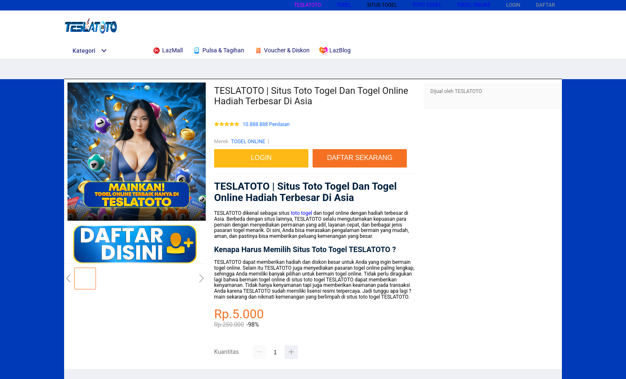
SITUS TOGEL (382, 5)
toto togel (301, 213)
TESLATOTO (307, 5)
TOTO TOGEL (426, 5)
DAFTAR (545, 5)
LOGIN (513, 5)
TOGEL (344, 5)
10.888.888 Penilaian (266, 124)
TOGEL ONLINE (474, 5)
